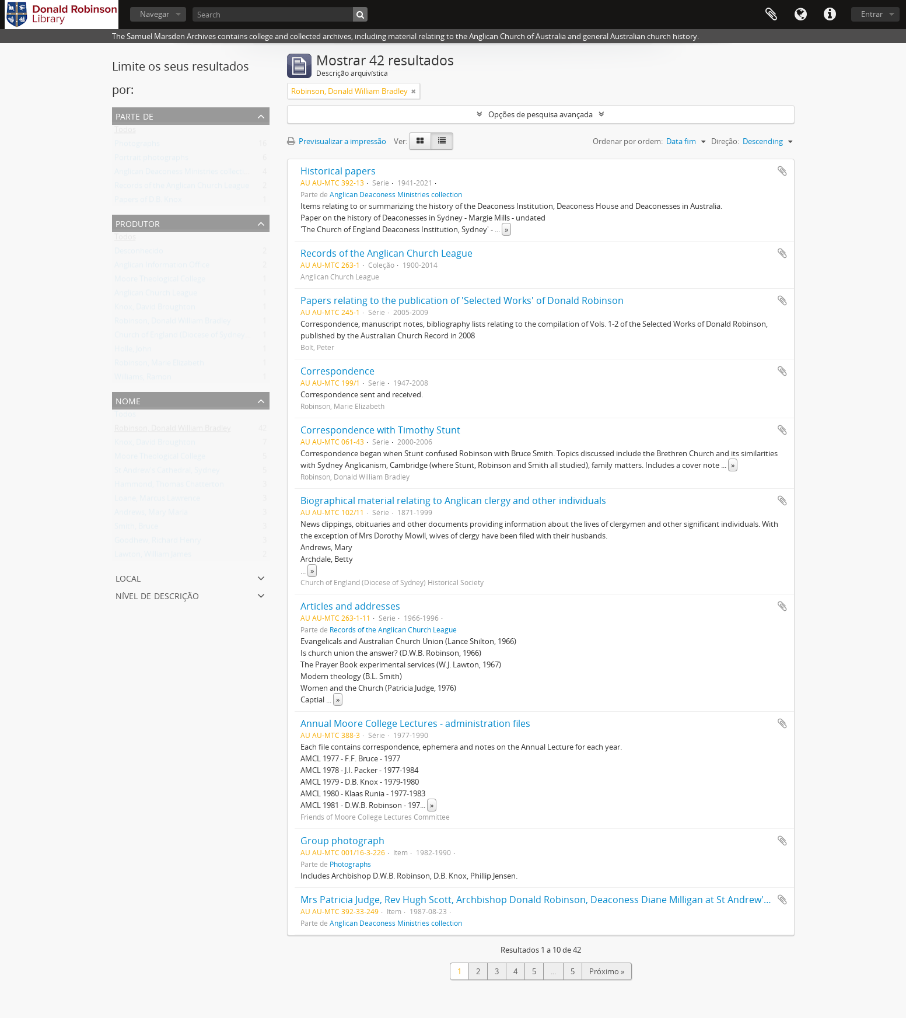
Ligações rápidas (829, 14)
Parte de (134, 115)
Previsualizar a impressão (336, 141)
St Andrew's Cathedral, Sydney (167, 472)
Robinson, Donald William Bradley (172, 323)
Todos (125, 132)
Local (128, 577)
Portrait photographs (151, 160)
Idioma (800, 14)
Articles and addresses (350, 606)
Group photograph (342, 840)
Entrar (872, 14)
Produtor (138, 222)
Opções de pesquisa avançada (540, 114)
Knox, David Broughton (154, 309)
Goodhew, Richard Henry (157, 542)
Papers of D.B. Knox (148, 202)
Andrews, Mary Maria (151, 514)
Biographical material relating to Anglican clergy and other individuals (453, 500)
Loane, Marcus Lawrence (157, 500)
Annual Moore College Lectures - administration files (415, 723)
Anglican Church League (155, 295)
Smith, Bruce (136, 528)
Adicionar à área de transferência (782, 171)
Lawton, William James (152, 556)
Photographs (137, 146)
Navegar (154, 14)
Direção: (725, 141)
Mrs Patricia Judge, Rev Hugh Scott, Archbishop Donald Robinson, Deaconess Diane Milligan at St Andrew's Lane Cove (558, 899)
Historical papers (338, 171)
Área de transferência (771, 14)
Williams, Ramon (143, 379)
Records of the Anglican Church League (181, 188)
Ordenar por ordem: (628, 141)
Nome (128, 400)
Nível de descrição (157, 595)
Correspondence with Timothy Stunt (380, 430)
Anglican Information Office (161, 267)
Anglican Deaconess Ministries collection (183, 174)
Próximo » (606, 971)
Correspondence (337, 371)
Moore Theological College (159, 281)
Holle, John (133, 351)
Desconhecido (138, 253)
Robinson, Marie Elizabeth (159, 365)
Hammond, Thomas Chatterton (169, 486)
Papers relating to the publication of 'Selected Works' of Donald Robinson (462, 300)
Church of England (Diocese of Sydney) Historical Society (211, 337)
